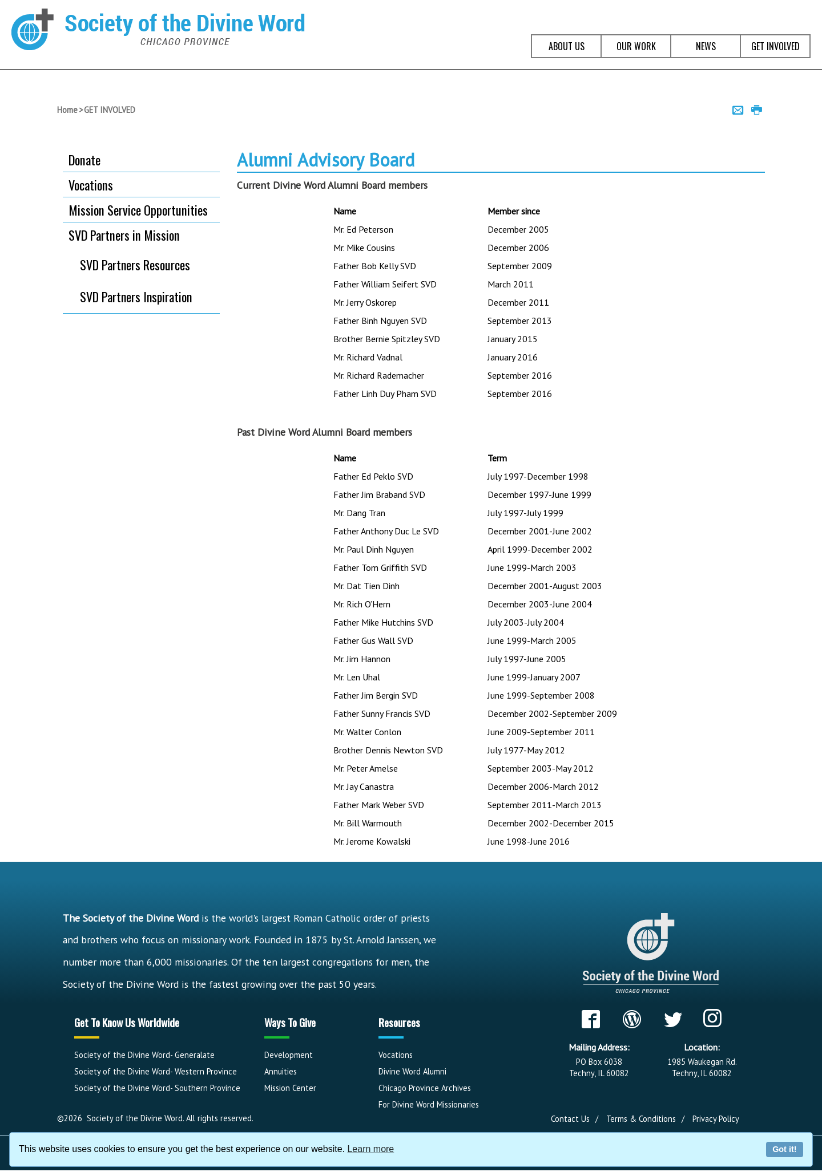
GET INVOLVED (775, 46)
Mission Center (290, 1087)
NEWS (706, 46)
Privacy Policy (715, 1118)
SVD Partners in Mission (124, 234)
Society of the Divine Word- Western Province (155, 1071)
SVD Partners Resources (135, 265)
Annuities (280, 1071)
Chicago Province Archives (424, 1087)
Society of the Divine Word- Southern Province (157, 1087)
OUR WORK (636, 46)
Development (288, 1054)
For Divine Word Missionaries (428, 1104)
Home (67, 109)
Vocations (90, 184)
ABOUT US (567, 46)
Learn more (370, 1149)
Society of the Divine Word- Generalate (144, 1054)
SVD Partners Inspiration (136, 296)
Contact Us (570, 1118)
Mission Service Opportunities (138, 209)
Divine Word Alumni (412, 1071)
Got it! (784, 1149)
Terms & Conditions (641, 1118)
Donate (84, 159)
